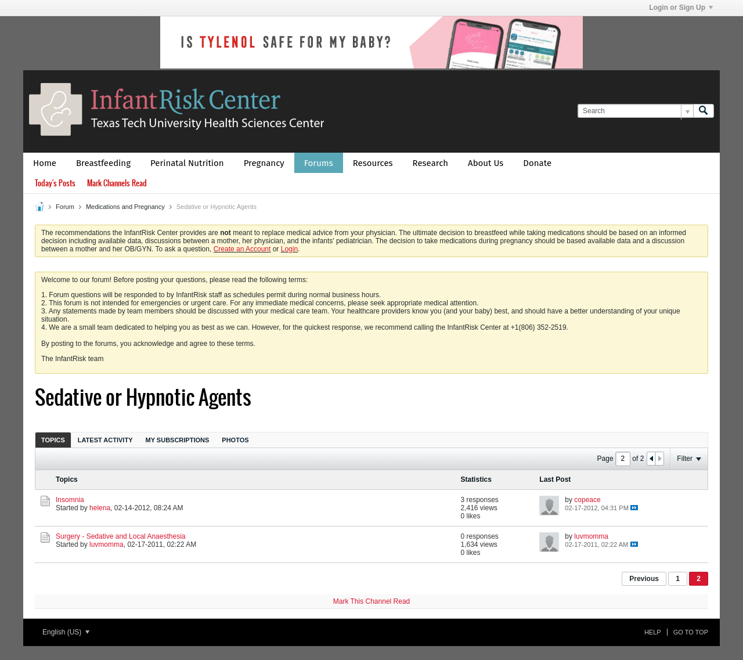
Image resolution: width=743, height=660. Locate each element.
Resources (373, 163)
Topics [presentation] (53, 440)
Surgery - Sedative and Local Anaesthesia (120, 536)
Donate (537, 163)
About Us (485, 163)
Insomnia (70, 500)
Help (652, 632)
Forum (65, 206)
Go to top (690, 632)
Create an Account (242, 249)
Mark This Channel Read (371, 601)
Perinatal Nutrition (187, 163)
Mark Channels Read (117, 183)
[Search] (635, 111)
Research (431, 163)
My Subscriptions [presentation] (178, 440)
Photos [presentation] (235, 440)
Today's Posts (55, 183)
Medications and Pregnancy (125, 206)
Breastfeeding (103, 163)
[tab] (53, 440)
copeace (587, 500)
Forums (318, 163)
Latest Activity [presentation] (105, 440)
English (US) (65, 632)
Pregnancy (264, 163)
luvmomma (106, 544)
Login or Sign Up (681, 7)
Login (289, 249)
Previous (644, 579)
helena (99, 508)
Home (44, 163)
